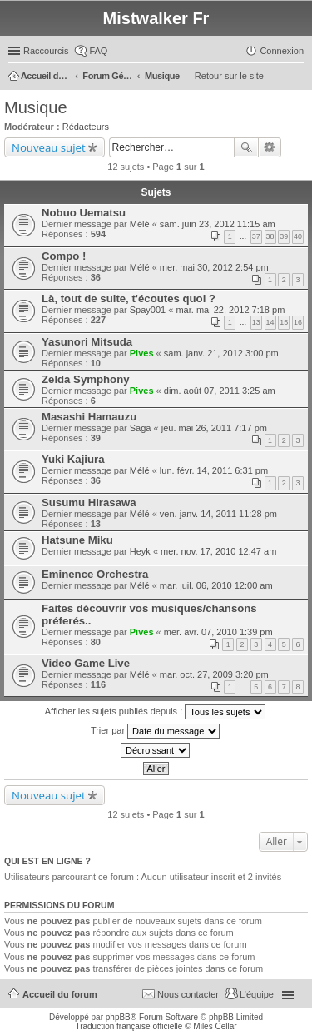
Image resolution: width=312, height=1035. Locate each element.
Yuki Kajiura (73, 459)
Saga (140, 428)
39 (284, 236)
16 (298, 322)
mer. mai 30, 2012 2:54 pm (214, 267)
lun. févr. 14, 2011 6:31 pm (214, 470)
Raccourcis (45, 51)
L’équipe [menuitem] (257, 994)
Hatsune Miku (77, 540)
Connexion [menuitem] (282, 51)
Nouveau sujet (49, 147)
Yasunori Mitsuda (87, 342)
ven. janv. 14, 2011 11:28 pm (218, 514)
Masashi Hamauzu (89, 417)
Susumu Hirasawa (89, 502)
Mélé (140, 224)
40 (298, 236)
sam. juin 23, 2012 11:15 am (217, 224)
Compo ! (64, 256)
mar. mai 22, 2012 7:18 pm (230, 310)
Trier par (155, 731)
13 (256, 322)
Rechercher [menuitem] (297, 77)
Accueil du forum (59, 994)
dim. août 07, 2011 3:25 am (219, 391)
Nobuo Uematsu (84, 213)
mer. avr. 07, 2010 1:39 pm (218, 632)
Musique (35, 107)
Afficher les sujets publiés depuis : (155, 711)
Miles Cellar (214, 1026)
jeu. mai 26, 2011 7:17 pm (214, 428)
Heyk (140, 551)
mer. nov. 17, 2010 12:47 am (218, 551)
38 (270, 236)
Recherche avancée (270, 147)
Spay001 (148, 310)
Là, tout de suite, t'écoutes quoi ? (128, 298)
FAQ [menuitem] (98, 51)
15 (284, 322)
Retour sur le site (229, 76)
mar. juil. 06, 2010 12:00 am (216, 585)
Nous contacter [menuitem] (188, 994)
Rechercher (246, 147)
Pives (142, 353)
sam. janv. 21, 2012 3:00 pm (221, 353)
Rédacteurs (85, 127)
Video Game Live (86, 663)
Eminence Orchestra (95, 574)
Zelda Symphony (86, 379)
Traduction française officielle (128, 1026)
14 (270, 322)
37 (256, 236)
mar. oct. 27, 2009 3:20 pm (214, 674)
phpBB (118, 1017)
